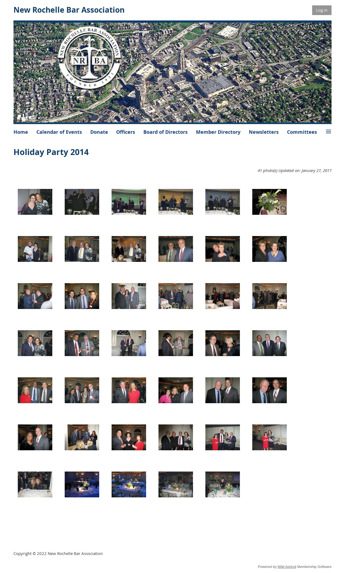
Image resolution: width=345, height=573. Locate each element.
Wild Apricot (287, 567)
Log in (321, 10)
